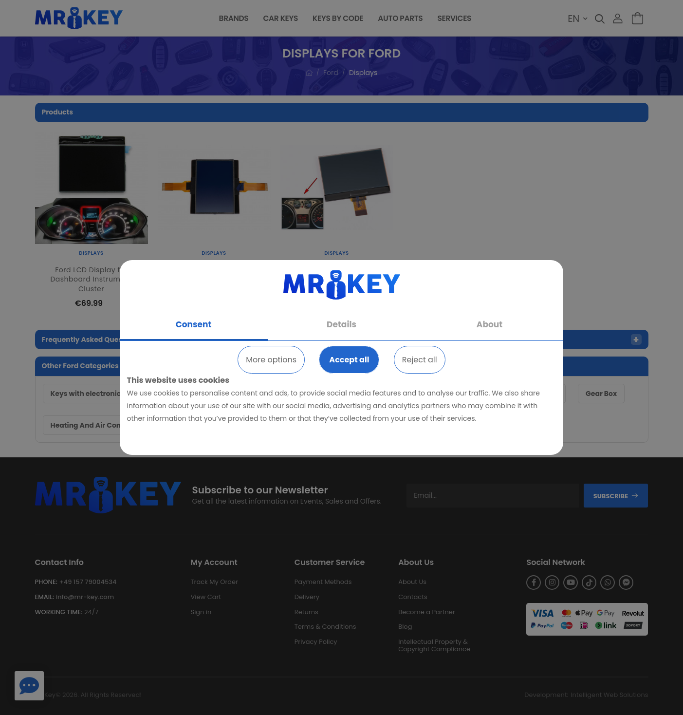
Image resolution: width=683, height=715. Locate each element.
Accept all (349, 359)
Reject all (419, 359)
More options (271, 359)
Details (341, 324)
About (489, 324)
